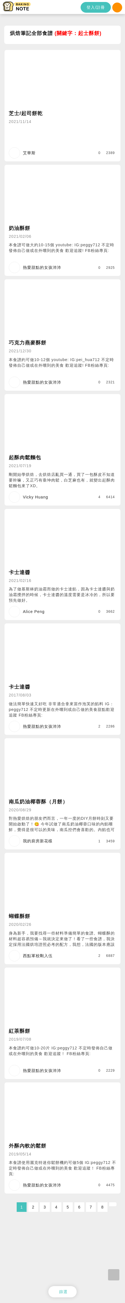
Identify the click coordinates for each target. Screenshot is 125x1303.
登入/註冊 (96, 7)
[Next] (113, 1204)
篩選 (63, 1291)
